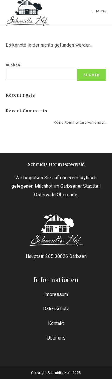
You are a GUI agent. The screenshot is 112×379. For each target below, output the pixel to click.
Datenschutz (56, 308)
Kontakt (56, 323)
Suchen (13, 65)
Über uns (56, 338)
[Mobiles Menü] (99, 11)
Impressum (56, 294)
